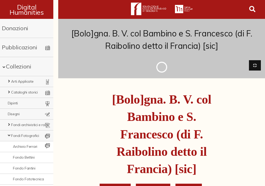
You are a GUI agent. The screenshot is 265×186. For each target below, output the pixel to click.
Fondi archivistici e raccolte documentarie (32, 124)
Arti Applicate (22, 81)
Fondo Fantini (24, 168)
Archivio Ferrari (25, 146)
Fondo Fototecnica (28, 179)
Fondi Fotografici (25, 135)
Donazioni (15, 28)
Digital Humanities (29, 9)
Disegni (14, 114)
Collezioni (18, 66)
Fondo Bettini (24, 157)
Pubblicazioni (19, 47)
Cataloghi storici (24, 92)
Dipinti (13, 103)
